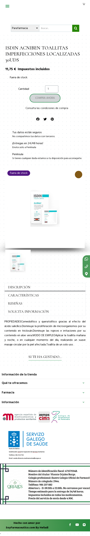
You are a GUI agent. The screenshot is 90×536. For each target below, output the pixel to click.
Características (23, 295)
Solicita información (28, 312)
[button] (7, 208)
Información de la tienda (19, 374)
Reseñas (15, 303)
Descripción (19, 287)
